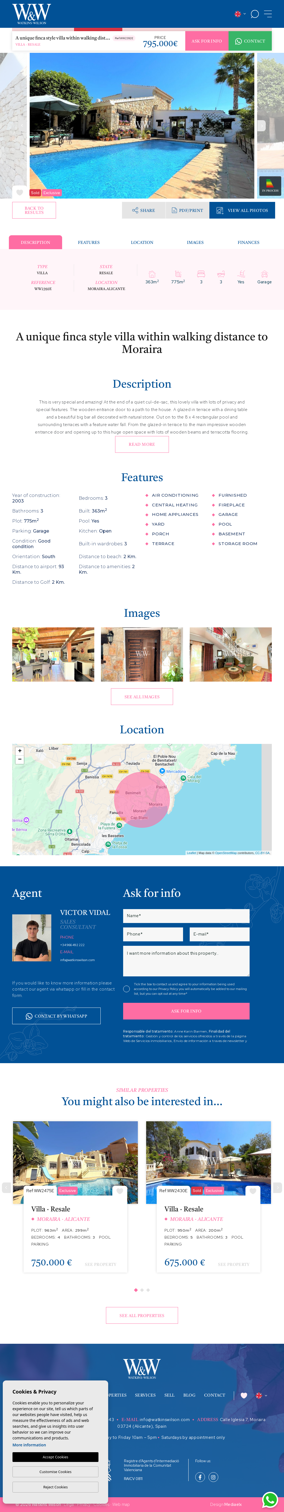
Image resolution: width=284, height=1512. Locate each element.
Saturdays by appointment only (193, 1437)
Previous (22, 126)
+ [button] (20, 751)
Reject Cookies (55, 1486)
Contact (250, 41)
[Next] (277, 1187)
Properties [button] (113, 1396)
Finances (248, 243)
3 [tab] (148, 1290)
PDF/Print (187, 210)
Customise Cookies (55, 1471)
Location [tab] (142, 243)
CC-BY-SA (262, 853)
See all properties (142, 1316)
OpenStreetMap (226, 853)
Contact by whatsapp (56, 1016)
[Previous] (6, 1187)
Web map (121, 1504)
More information (29, 1444)
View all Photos (242, 210)
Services (145, 1396)
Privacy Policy (168, 989)
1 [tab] (136, 1290)
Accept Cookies (55, 1456)
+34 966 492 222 (72, 945)
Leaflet (191, 853)
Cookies (101, 1504)
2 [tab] (142, 1290)
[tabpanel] (75, 1201)
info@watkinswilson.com (77, 960)
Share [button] (143, 210)
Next (261, 126)
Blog (189, 1396)
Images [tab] (195, 243)
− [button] (20, 760)
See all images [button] (142, 697)
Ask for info (207, 41)
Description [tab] (35, 243)
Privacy (84, 1504)
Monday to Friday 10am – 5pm (126, 1437)
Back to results (34, 211)
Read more (142, 445)
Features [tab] (89, 243)
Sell (169, 1396)
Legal (69, 1504)
